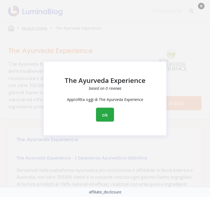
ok (105, 115)
